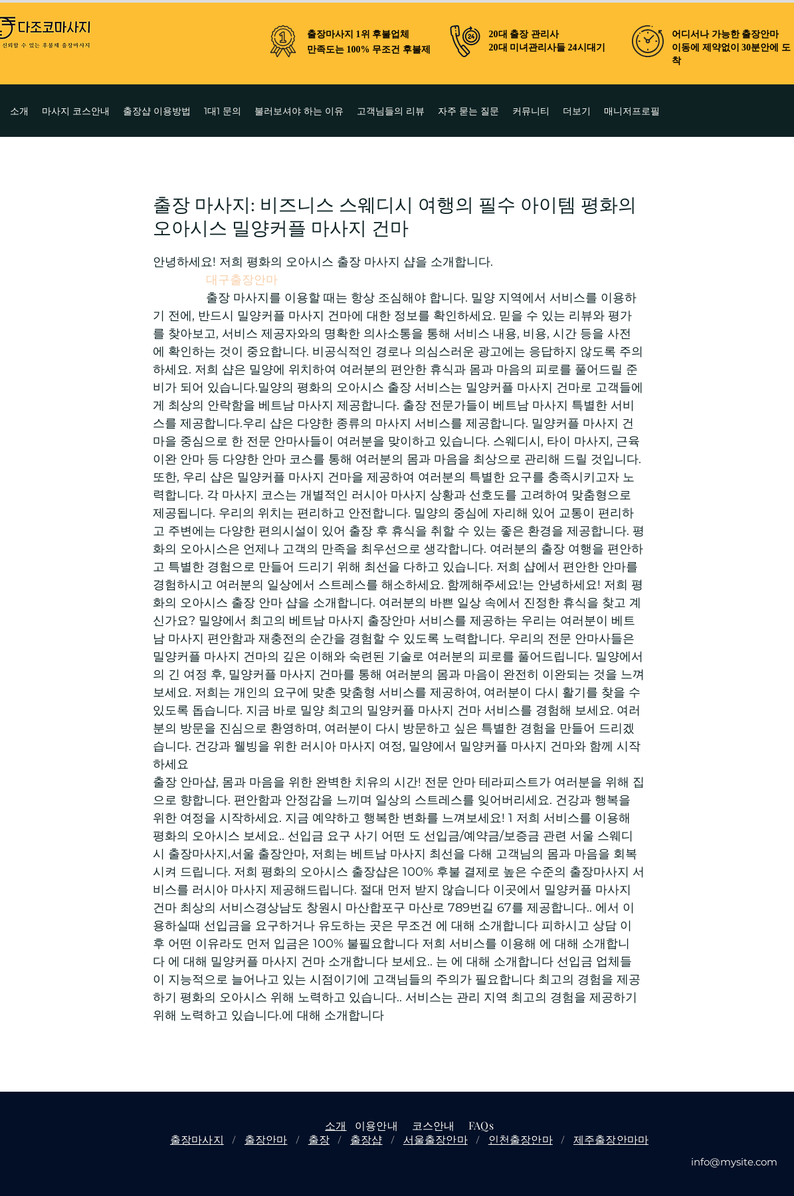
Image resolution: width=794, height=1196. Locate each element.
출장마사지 (197, 1139)
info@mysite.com (734, 1161)
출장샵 (366, 1139)
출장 (319, 1139)
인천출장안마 (520, 1139)
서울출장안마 (435, 1139)
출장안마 (266, 1139)
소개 (335, 1125)
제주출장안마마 (610, 1139)
